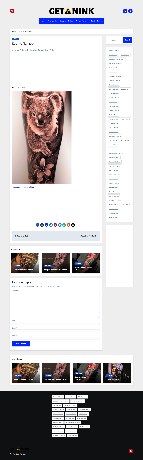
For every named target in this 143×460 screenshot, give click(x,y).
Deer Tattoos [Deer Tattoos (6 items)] (113, 89)
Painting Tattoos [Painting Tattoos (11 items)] (114, 162)
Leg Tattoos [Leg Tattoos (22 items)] (113, 140)
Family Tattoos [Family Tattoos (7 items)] (114, 97)
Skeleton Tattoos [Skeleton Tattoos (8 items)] (115, 174)
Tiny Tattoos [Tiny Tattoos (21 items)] (126, 204)
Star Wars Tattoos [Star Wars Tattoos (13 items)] (115, 200)
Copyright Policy (66, 21)
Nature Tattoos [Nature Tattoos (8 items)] (114, 157)
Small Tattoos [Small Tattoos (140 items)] (113, 187)
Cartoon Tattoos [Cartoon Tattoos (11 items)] (114, 67)
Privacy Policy (81, 21)
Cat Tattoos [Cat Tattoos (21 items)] (113, 72)
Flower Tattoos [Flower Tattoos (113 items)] (114, 110)
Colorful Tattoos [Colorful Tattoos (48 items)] (114, 80)
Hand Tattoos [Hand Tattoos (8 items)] (113, 127)
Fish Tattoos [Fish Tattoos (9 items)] (113, 102)
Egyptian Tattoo (113, 379)
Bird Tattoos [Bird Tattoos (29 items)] (125, 55)
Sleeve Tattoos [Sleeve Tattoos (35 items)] (114, 183)
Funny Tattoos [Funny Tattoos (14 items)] (114, 119)
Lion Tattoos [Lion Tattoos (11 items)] (125, 140)
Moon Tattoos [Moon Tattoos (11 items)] (113, 144)
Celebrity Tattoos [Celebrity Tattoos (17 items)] (115, 76)
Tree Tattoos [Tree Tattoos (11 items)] (113, 209)
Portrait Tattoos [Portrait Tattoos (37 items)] (114, 166)
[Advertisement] (56, 70)
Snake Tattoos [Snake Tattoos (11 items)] (114, 192)
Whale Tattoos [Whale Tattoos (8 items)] (113, 213)
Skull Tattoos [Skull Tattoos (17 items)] (113, 179)
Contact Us (52, 21)
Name (14, 321)
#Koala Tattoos (49, 50)
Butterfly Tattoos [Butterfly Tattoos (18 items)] (115, 63)
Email (14, 328)
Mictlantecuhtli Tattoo (23, 270)
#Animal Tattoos (19, 50)
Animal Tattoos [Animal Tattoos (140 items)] (114, 50)
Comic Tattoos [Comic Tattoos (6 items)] (114, 85)
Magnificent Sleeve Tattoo (55, 270)
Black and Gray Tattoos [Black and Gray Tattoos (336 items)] (116, 59)
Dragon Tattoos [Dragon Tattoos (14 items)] (114, 93)
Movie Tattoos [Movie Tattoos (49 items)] (113, 149)
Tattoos (15, 39)
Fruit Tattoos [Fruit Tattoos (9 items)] (113, 115)
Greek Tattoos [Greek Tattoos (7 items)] (113, 123)
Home (43, 21)
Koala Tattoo (23, 44)
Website (15, 335)
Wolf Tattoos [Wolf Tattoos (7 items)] (113, 217)
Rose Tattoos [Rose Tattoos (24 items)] (113, 170)
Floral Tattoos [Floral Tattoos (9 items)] (113, 106)
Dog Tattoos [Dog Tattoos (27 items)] (125, 89)
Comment (16, 291)
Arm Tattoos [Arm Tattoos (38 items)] (113, 55)
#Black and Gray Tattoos (35, 50)
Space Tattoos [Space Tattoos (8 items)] (114, 196)
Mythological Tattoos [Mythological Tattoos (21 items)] (116, 153)
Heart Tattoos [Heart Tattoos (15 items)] (113, 132)
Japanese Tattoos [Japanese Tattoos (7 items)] (115, 136)
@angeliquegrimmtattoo (24, 187)
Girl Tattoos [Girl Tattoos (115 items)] (126, 119)
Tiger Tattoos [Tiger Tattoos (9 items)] (113, 204)
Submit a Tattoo (96, 21)
